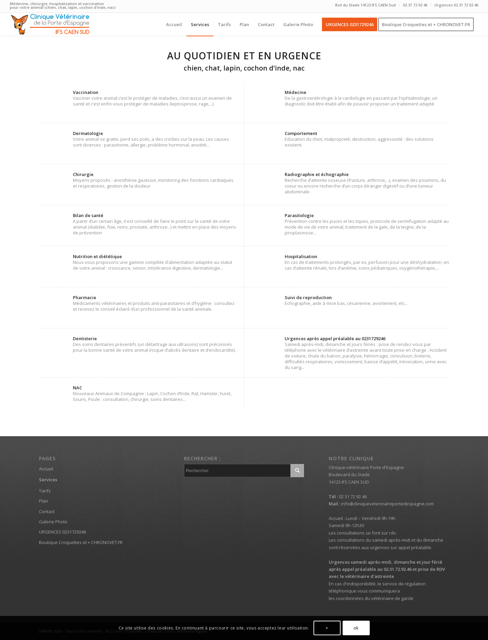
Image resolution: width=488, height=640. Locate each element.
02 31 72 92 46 (415, 4)
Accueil (46, 469)
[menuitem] (366, 5)
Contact (47, 511)
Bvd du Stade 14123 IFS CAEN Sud (365, 4)
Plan (43, 501)
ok (356, 628)
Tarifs (45, 491)
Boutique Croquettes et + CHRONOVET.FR (81, 542)
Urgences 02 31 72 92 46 (456, 4)
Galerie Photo (53, 522)
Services (48, 480)
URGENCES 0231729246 (62, 532)
